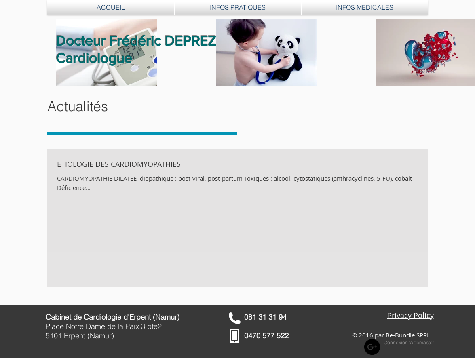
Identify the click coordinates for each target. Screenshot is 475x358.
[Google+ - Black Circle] (372, 347)
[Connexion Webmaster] (409, 343)
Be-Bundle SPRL (408, 335)
